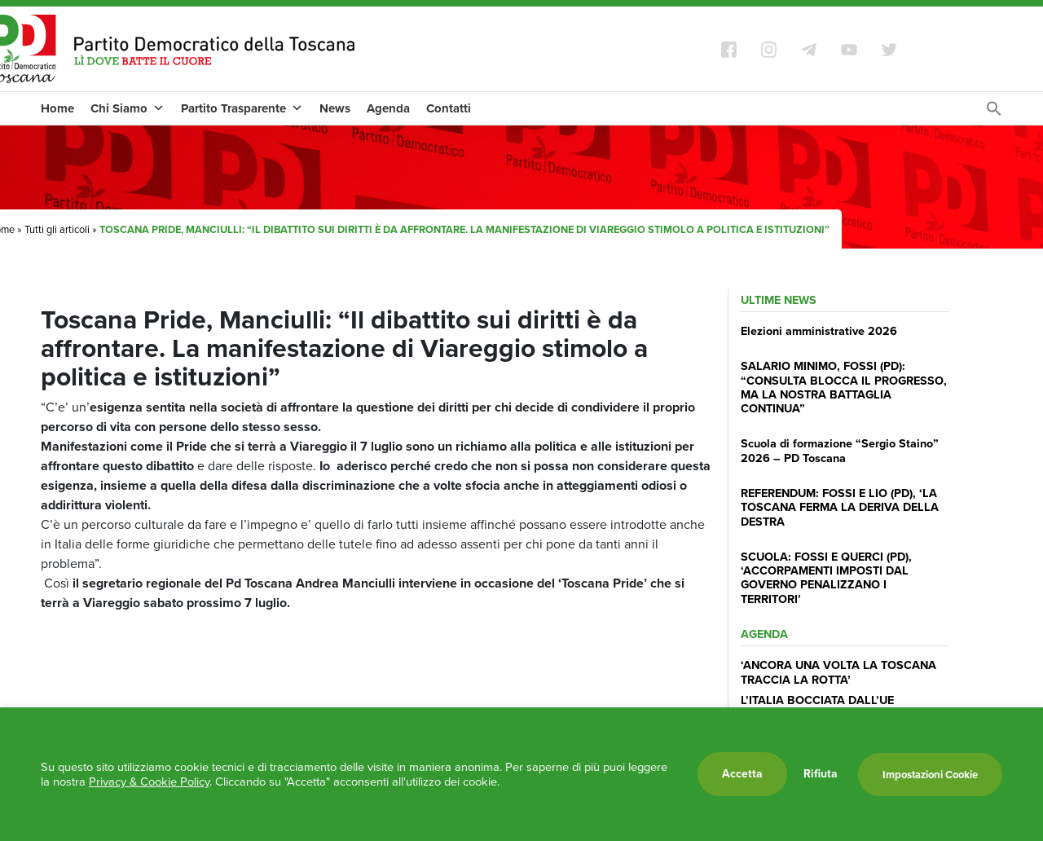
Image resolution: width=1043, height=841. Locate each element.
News (334, 108)
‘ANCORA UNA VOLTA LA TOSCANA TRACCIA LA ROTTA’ (838, 672)
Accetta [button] (742, 773)
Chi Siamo (127, 108)
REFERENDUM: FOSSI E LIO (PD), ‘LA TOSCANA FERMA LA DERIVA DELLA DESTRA (840, 507)
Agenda (388, 108)
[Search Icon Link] (994, 112)
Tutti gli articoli (57, 229)
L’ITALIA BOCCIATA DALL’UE (817, 700)
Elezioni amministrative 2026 (819, 331)
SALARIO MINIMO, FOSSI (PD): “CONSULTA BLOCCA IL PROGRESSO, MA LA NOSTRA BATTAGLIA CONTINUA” (844, 387)
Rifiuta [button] (820, 774)
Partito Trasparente (242, 108)
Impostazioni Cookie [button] (930, 774)
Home (57, 108)
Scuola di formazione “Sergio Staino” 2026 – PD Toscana (840, 450)
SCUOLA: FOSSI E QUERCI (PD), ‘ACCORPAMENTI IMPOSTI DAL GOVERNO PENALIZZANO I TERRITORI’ (826, 578)
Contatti (448, 108)
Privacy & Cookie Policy (149, 781)
